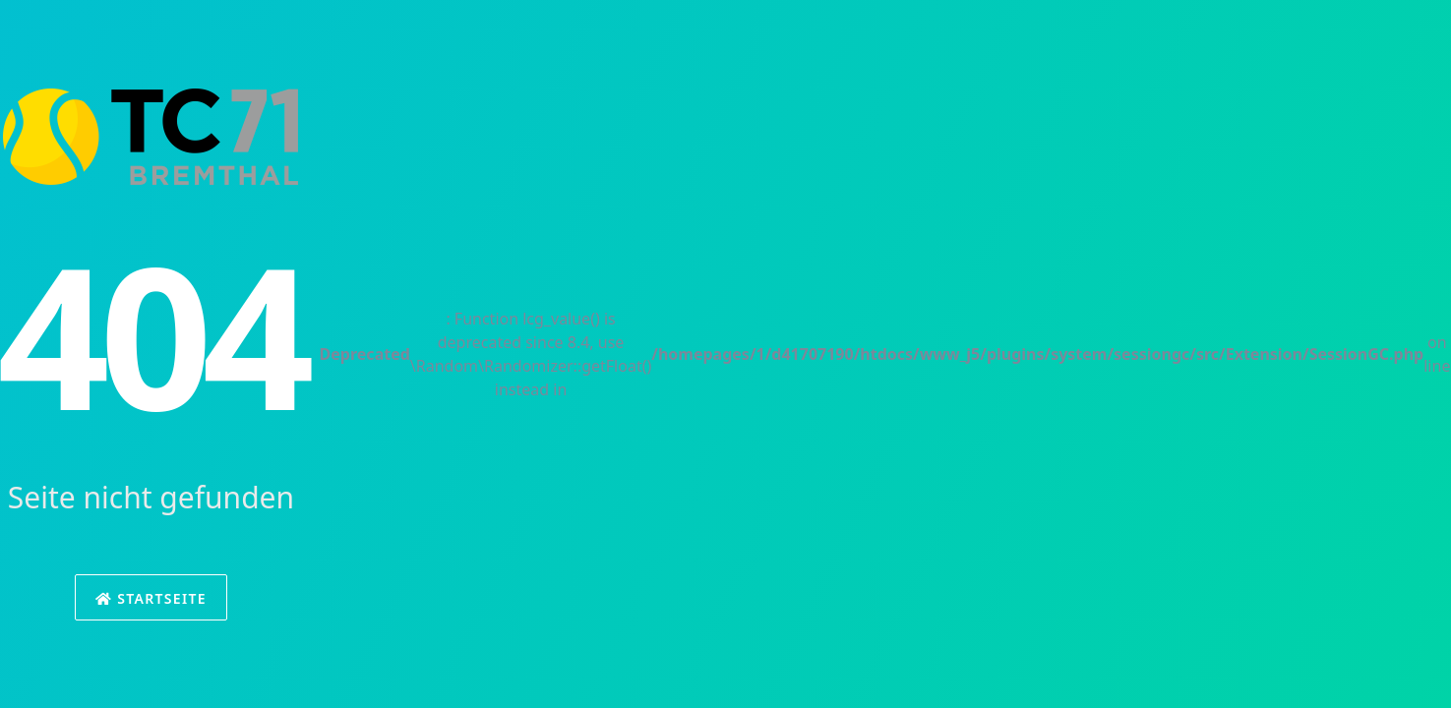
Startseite (151, 598)
